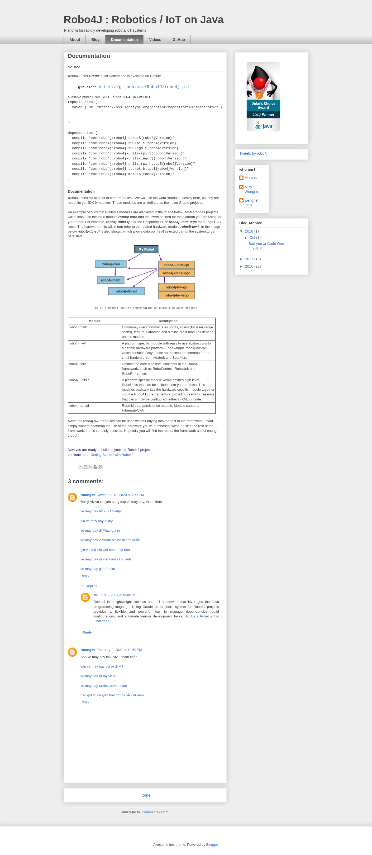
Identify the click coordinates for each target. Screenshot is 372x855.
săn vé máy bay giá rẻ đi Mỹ (101, 666)
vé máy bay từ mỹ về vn (98, 676)
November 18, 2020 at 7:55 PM (120, 495)
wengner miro (252, 202)
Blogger (212, 845)
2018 (249, 231)
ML (95, 595)
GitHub (179, 39)
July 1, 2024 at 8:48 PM (118, 595)
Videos (155, 39)
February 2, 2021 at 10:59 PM (119, 650)
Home (145, 795)
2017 (249, 259)
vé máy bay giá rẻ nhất (97, 569)
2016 (249, 266)
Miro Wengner (252, 189)
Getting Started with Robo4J (111, 455)
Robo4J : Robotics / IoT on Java (144, 19)
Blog (95, 39)
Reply (84, 576)
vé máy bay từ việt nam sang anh (105, 559)
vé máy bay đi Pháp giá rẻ (100, 530)
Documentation (124, 39)
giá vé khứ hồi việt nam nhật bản (105, 550)
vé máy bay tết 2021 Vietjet (101, 511)
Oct (252, 237)
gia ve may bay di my (96, 521)
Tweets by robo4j (253, 153)
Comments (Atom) (155, 812)
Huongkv (87, 495)
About (74, 39)
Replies (91, 586)
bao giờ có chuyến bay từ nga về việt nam (112, 695)
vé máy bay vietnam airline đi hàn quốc (110, 540)
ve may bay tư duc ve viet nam (103, 686)
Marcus (251, 178)
